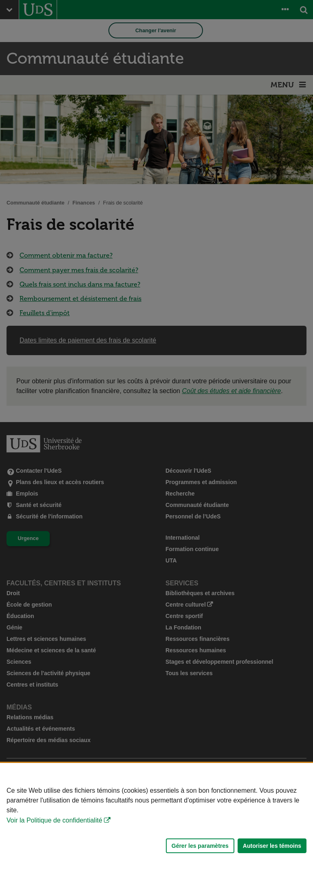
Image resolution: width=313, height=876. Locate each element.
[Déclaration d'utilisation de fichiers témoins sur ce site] (156, 819)
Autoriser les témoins (272, 846)
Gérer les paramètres (200, 846)
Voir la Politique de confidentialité (54, 820)
